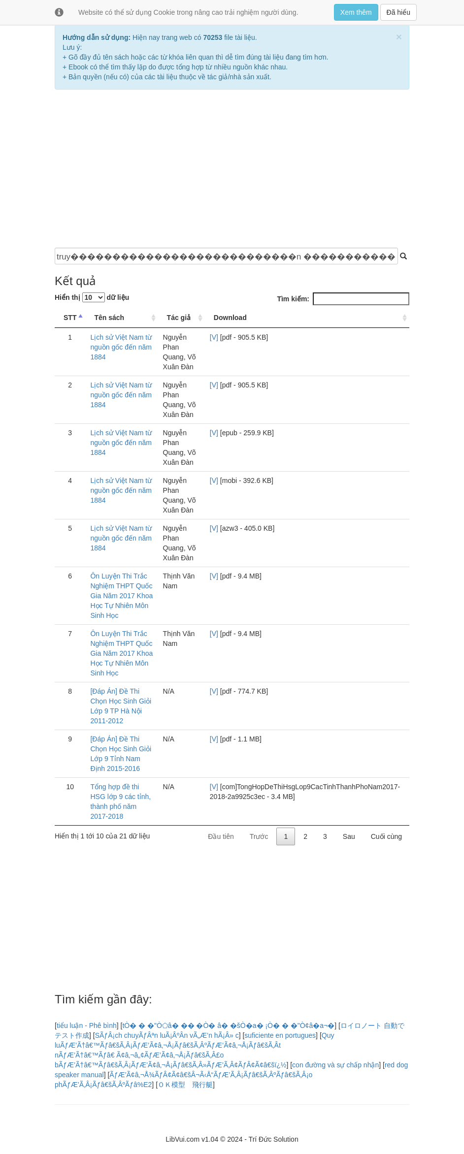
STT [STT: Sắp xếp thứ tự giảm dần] (70, 317)
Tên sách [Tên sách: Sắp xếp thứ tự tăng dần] (109, 317)
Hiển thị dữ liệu (92, 297)
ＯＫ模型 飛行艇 (185, 1085)
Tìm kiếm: (343, 298)
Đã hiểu (398, 12)
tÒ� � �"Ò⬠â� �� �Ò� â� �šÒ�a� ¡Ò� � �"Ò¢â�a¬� (228, 1025)
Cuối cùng (386, 836)
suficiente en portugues (280, 1035)
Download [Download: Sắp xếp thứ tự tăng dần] (230, 317)
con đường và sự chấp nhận (335, 1065)
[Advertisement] (232, 168)
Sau (349, 836)
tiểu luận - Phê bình (87, 1025)
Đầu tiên (220, 836)
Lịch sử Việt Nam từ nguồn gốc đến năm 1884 (121, 347)
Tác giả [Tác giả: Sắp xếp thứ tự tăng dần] (179, 317)
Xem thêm (356, 12)
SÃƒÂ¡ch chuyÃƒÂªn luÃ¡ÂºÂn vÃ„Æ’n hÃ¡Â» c (167, 1035)
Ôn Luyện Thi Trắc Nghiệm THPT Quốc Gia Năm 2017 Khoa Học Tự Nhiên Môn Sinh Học (121, 595)
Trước (259, 836)
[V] (214, 337)
